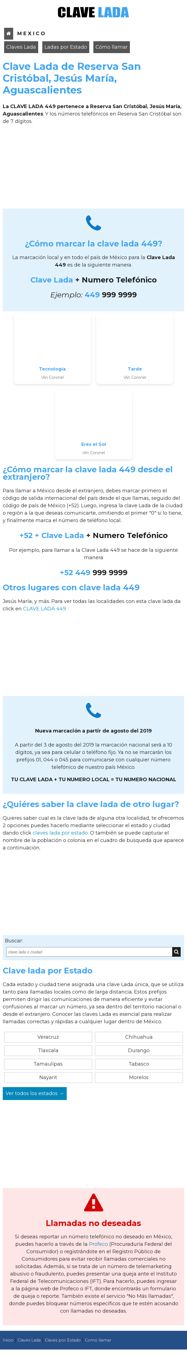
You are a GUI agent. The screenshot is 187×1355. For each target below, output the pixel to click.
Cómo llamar (112, 47)
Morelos (139, 1077)
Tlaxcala (48, 1050)
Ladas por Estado (65, 47)
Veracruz (48, 1037)
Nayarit (48, 1077)
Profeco (98, 1244)
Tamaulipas (48, 1064)
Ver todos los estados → (34, 1093)
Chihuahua (139, 1037)
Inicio (8, 1340)
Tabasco (139, 1064)
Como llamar (98, 1340)
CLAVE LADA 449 (44, 609)
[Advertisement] (93, 168)
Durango (139, 1050)
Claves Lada (21, 47)
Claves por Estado (63, 1340)
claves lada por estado (60, 833)
